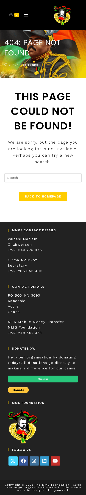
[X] (13, 461)
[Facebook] (23, 461)
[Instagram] (34, 461)
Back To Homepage (43, 196)
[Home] (6, 64)
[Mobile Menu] (24, 15)
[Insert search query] (43, 177)
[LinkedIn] (44, 461)
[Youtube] (55, 461)
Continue (43, 379)
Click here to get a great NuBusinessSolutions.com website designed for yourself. (43, 487)
